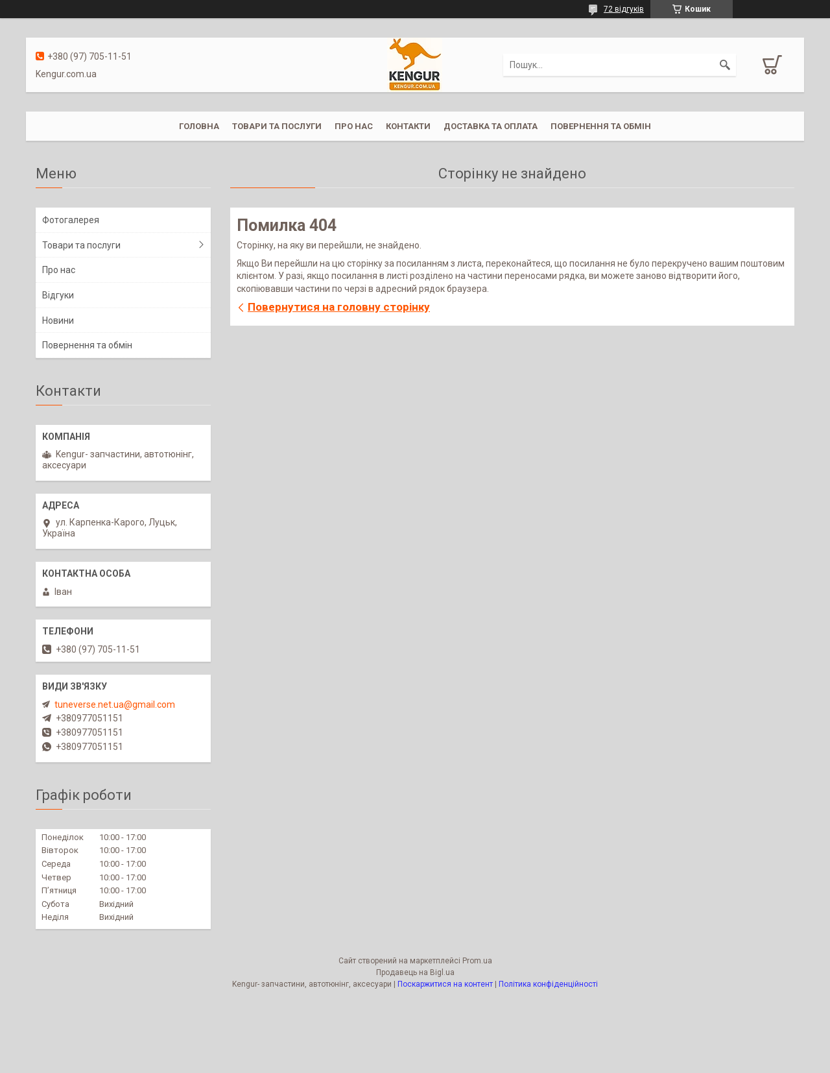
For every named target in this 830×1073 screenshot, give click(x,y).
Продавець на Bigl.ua (415, 972)
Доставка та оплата (491, 126)
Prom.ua (477, 960)
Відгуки (58, 295)
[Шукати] (725, 64)
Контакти (408, 126)
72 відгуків (624, 9)
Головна (199, 126)
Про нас (354, 126)
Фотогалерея (70, 220)
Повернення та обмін (601, 126)
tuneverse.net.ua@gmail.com (114, 704)
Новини (58, 320)
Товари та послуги (277, 126)
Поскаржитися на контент (445, 984)
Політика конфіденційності (548, 984)
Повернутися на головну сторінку (339, 306)
